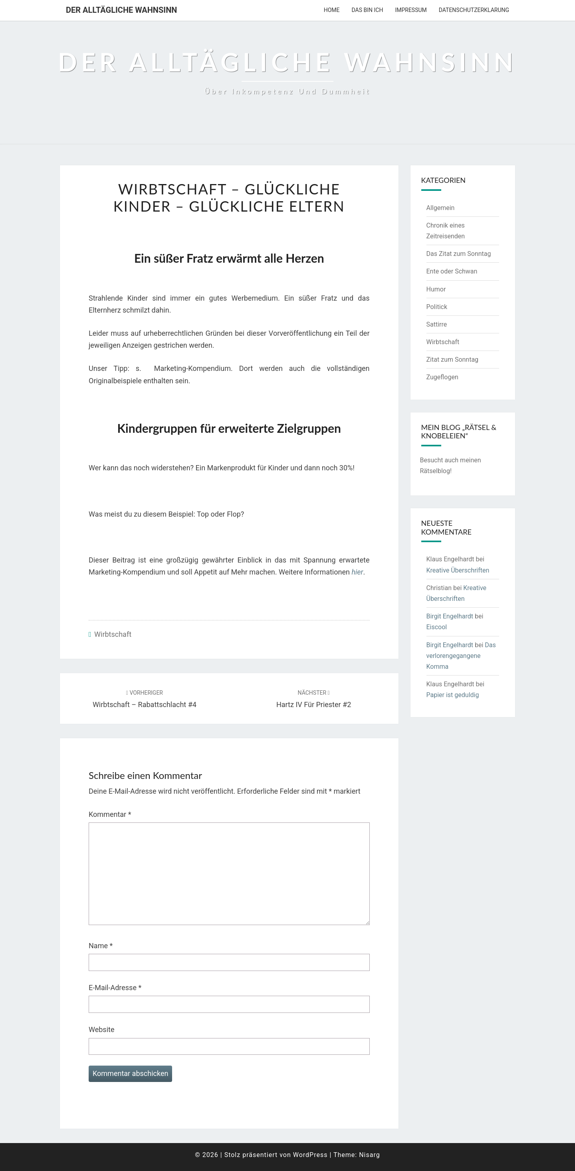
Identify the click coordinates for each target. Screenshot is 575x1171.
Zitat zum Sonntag (452, 359)
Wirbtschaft (112, 634)
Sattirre (436, 324)
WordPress (310, 1155)
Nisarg (369, 1155)
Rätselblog (435, 471)
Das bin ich (367, 10)
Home (332, 10)
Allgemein (440, 208)
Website (101, 1029)
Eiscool (436, 627)
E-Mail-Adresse (115, 987)
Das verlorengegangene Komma (461, 655)
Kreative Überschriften (458, 570)
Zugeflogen (442, 377)
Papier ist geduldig (452, 695)
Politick (437, 307)
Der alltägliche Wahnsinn (121, 10)
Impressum (410, 10)
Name (101, 945)
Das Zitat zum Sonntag (458, 254)
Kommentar (110, 814)
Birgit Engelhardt (450, 616)
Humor (436, 289)
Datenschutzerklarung (474, 10)
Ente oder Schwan (452, 271)
